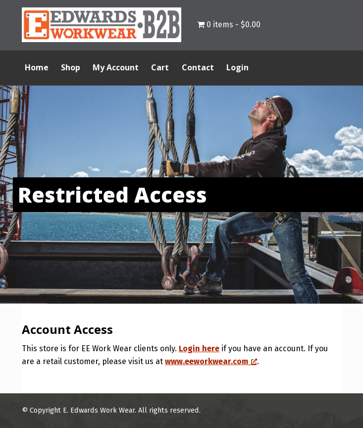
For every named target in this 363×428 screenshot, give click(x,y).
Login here (199, 348)
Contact (198, 67)
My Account (116, 67)
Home (37, 67)
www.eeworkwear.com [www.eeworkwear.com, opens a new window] (211, 361)
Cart (160, 67)
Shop (70, 67)
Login (237, 67)
